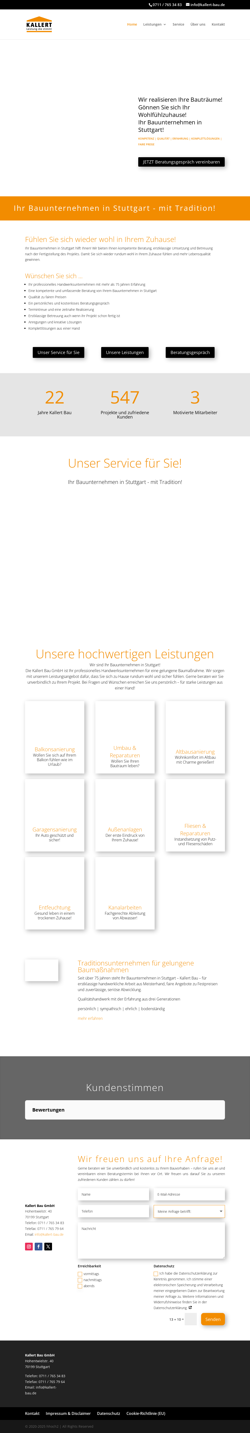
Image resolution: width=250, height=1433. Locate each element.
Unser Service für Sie (58, 352)
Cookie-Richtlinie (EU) (145, 1413)
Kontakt (218, 25)
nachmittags (90, 1279)
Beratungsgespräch (190, 352)
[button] (25, 1124)
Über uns (198, 25)
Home (132, 25)
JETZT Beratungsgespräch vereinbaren (186, 162)
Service (178, 25)
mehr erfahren (90, 1018)
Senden (213, 1319)
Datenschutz (108, 1413)
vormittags (88, 1273)
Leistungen (152, 25)
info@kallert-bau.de (49, 1234)
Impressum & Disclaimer (68, 1413)
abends (86, 1286)
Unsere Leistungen (125, 352)
